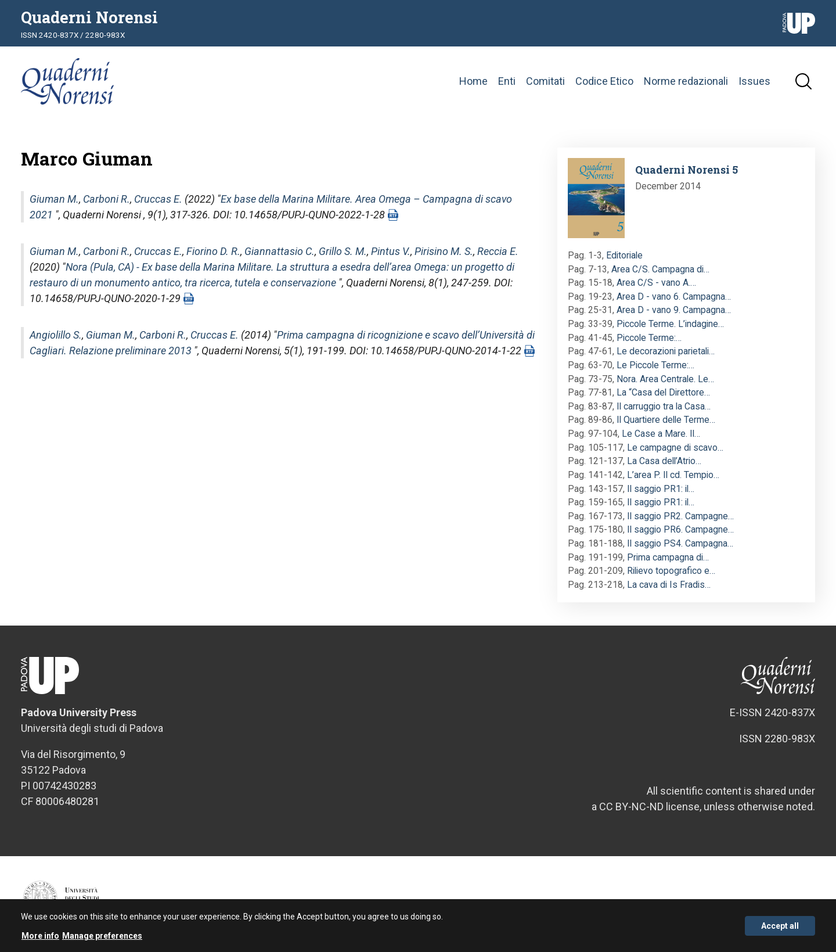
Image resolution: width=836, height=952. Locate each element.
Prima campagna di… (668, 557)
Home (473, 81)
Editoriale (624, 255)
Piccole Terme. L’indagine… (670, 323)
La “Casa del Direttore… (663, 392)
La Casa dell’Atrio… (664, 460)
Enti (507, 81)
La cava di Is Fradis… (669, 584)
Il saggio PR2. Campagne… (680, 516)
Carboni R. (106, 199)
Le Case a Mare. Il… (661, 433)
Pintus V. (390, 251)
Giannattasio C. (279, 251)
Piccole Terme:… (649, 337)
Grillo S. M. (343, 251)
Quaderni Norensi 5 (686, 170)
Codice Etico (604, 81)
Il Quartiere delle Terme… (666, 419)
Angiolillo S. (56, 335)
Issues (754, 81)
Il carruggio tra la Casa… (664, 406)
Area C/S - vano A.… (656, 282)
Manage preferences (102, 938)
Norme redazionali (686, 81)
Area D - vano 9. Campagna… (674, 309)
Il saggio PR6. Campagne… (680, 529)
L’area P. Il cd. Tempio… (673, 474)
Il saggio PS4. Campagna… (680, 543)
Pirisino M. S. (444, 251)
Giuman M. (54, 199)
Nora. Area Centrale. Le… (665, 379)
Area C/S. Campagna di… (660, 269)
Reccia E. (497, 251)
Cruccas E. (158, 199)
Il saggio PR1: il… (660, 488)
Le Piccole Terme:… (655, 365)
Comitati (545, 81)
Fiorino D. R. (213, 251)
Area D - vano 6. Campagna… (674, 296)
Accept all (780, 928)
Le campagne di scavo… (675, 447)
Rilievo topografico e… (671, 570)
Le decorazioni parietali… (666, 351)
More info (40, 938)
